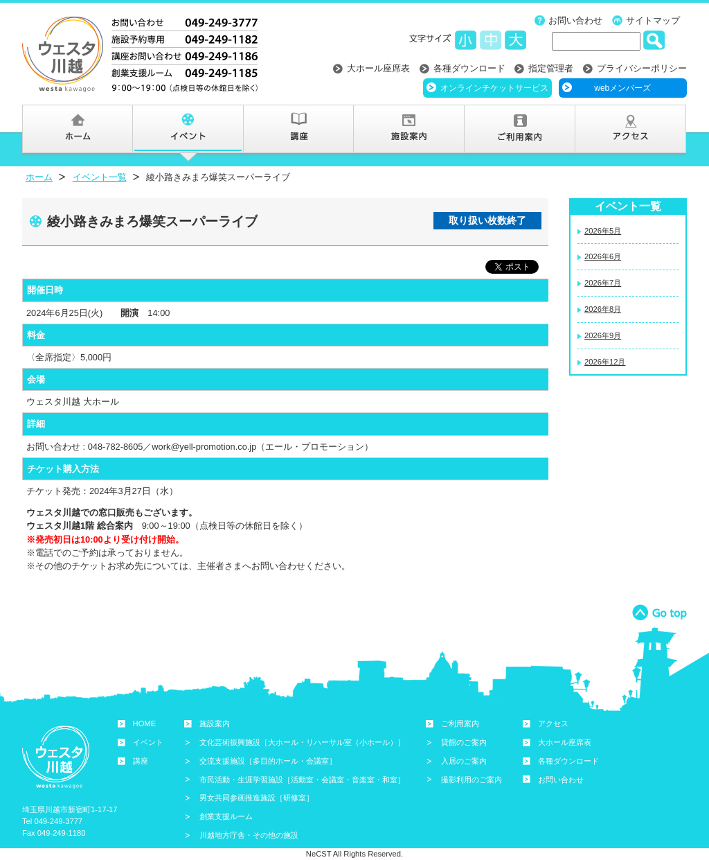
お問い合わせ (575, 20)
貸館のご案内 (464, 742)
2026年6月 (602, 256)
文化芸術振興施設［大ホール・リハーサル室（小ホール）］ (302, 742)
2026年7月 (602, 283)
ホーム (39, 177)
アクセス (553, 723)
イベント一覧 (100, 177)
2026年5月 (602, 231)
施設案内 (214, 723)
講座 (140, 761)
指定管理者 (550, 68)
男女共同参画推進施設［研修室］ (256, 797)
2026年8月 (602, 309)
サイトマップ (653, 20)
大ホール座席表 (378, 68)
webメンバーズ (622, 88)
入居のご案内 (464, 761)
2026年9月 (602, 335)
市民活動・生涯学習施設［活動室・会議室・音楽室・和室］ (302, 779)
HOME (144, 723)
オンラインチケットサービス (494, 88)
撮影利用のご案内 (471, 779)
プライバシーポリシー (642, 68)
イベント (148, 742)
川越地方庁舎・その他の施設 (248, 835)
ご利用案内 (460, 723)
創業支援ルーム (226, 816)
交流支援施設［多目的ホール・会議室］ (267, 761)
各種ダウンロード (469, 68)
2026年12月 (604, 362)
